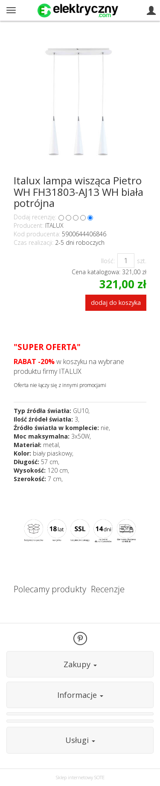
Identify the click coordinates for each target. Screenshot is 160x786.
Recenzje (108, 589)
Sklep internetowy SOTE (80, 777)
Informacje (80, 695)
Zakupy (80, 664)
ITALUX (54, 225)
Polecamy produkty (50, 589)
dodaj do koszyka (116, 302)
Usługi (80, 740)
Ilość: (108, 261)
